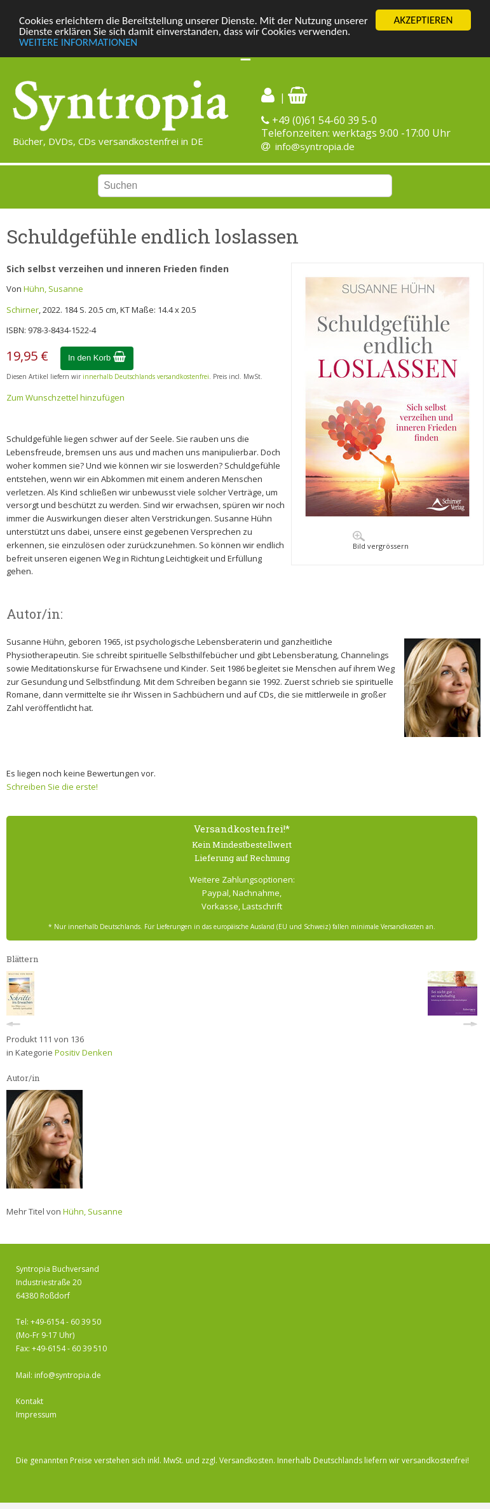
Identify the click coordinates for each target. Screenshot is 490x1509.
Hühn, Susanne (53, 288)
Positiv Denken (83, 1052)
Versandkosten (246, 1460)
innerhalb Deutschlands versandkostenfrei (146, 376)
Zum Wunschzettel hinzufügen (65, 397)
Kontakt (29, 1401)
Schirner (22, 309)
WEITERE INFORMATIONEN (78, 42)
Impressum (36, 1414)
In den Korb (97, 357)
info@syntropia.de (315, 146)
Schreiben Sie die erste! (52, 786)
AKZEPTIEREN (423, 20)
